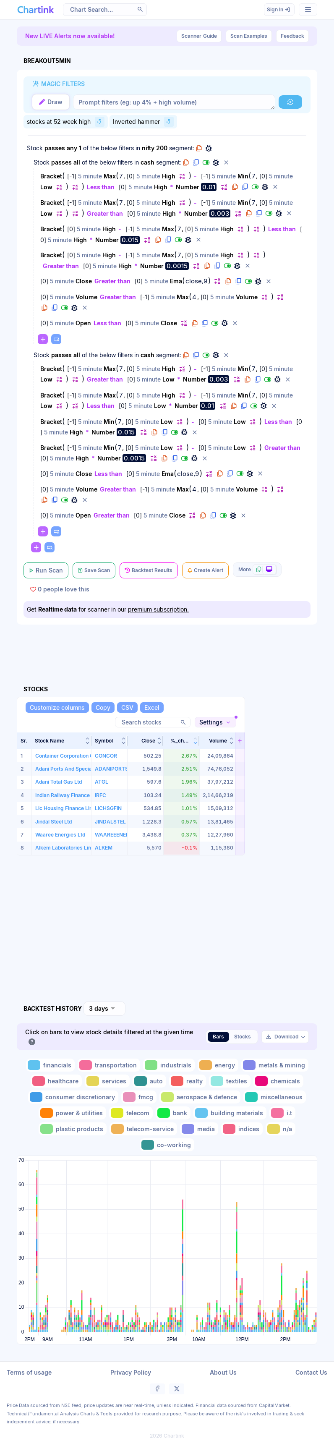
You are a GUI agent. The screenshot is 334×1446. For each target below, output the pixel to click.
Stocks (242, 1036)
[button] (140, 9)
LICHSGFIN (108, 808)
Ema (176, 281)
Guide (199, 36)
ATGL (101, 782)
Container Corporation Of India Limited (81, 756)
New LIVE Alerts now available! (70, 35)
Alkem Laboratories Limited (68, 848)
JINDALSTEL (110, 821)
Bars (218, 1036)
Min (242, 176)
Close (84, 281)
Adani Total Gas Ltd (58, 782)
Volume (86, 297)
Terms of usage (29, 1372)
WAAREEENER (112, 835)
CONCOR (106, 756)
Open (83, 323)
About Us (223, 1372)
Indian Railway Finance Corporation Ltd (81, 795)
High (168, 176)
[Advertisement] (169, 645)
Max (110, 176)
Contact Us (311, 1372)
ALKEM (103, 848)
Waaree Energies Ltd (60, 835)
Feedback (292, 36)
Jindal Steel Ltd (53, 821)
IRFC (100, 795)
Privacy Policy (130, 1372)
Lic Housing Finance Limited (69, 808)
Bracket (51, 176)
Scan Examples (248, 36)
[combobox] (104, 1008)
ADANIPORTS (111, 769)
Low (46, 187)
